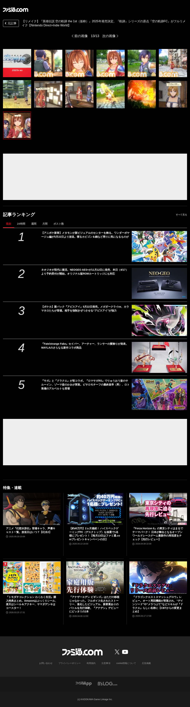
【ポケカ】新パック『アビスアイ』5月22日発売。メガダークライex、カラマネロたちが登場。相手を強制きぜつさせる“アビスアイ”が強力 (85, 308)
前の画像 (81, 36)
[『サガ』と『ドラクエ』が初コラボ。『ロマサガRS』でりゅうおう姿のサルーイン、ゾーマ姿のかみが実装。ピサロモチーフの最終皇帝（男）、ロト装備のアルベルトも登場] (159, 394)
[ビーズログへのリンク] (107, 683)
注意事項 (105, 663)
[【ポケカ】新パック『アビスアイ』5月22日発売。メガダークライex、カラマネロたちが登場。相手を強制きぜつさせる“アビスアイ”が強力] (159, 320)
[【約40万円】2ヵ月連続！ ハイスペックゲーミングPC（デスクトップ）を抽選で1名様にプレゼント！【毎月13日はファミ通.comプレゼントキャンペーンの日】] (95, 509)
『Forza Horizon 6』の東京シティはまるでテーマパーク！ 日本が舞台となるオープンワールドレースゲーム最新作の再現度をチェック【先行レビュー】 (157, 534)
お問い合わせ (46, 663)
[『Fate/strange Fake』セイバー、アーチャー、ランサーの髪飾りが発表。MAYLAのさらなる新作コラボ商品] (159, 357)
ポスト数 (58, 223)
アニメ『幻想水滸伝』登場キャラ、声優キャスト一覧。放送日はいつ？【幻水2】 (30, 530)
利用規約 (91, 663)
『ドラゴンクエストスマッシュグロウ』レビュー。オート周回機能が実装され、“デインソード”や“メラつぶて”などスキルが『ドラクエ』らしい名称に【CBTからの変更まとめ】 (157, 604)
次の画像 (109, 36)
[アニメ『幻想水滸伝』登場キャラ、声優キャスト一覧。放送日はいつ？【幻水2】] (32, 509)
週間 (33, 223)
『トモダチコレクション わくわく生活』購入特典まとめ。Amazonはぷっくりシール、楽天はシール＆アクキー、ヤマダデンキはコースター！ (32, 602)
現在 (8, 223)
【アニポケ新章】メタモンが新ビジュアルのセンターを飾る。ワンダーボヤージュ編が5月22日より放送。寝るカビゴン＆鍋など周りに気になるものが (85, 234)
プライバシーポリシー (69, 663)
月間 (45, 223)
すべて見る (181, 214)
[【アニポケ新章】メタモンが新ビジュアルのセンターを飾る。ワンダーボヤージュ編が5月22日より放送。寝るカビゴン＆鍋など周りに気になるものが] (159, 246)
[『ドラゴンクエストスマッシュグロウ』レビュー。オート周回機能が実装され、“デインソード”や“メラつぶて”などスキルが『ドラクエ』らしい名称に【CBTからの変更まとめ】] (158, 577)
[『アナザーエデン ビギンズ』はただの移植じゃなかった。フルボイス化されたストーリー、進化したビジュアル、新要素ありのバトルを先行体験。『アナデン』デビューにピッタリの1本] (95, 577)
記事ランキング (19, 214)
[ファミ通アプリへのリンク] (84, 683)
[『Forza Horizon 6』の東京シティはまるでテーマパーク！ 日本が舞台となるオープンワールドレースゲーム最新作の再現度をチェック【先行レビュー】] (158, 509)
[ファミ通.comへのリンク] (15, 9)
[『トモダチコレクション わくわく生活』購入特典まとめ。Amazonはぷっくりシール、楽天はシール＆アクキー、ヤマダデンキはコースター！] (32, 577)
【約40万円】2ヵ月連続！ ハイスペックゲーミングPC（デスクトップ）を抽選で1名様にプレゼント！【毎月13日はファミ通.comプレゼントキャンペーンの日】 (94, 534)
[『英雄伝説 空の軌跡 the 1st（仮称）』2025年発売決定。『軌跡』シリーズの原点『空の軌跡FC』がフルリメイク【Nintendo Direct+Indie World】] (17, 63)
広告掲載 (146, 663)
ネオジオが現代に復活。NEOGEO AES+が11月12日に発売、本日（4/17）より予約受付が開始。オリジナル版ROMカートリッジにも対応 (84, 271)
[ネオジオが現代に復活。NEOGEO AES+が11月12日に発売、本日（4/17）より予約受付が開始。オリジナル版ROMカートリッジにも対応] (159, 283)
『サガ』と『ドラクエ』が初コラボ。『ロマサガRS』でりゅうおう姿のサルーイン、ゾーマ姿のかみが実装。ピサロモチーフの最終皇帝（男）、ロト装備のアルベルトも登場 (85, 384)
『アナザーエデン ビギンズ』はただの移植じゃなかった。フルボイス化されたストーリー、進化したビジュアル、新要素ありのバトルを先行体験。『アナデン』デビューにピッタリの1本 (94, 604)
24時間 (21, 223)
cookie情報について (126, 663)
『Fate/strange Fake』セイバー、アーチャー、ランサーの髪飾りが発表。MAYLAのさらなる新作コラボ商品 (84, 345)
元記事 (10, 24)
